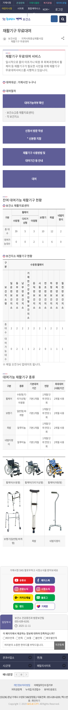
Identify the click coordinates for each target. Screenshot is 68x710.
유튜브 (22, 580)
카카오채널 (24, 597)
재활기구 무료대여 (20, 41)
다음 (26, 674)
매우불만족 (51, 637)
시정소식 (42, 588)
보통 (29, 637)
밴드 (21, 606)
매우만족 (10, 637)
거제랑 (44, 606)
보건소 (27, 19)
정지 (21, 674)
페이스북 (45, 580)
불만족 (39, 637)
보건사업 (12, 38)
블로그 (44, 597)
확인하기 (36, 700)
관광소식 (20, 588)
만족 (20, 637)
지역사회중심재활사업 (32, 38)
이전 (17, 674)
